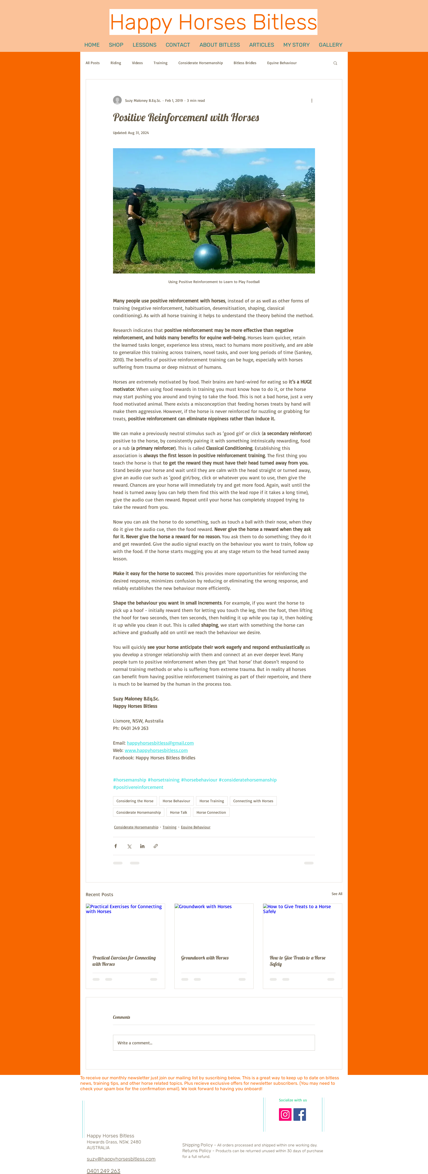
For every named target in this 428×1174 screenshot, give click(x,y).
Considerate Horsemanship (201, 62)
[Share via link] (155, 846)
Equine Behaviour (282, 62)
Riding (116, 62)
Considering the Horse (135, 800)
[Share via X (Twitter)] (129, 846)
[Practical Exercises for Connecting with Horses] (125, 926)
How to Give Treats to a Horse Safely (298, 961)
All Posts (93, 62)
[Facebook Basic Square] (299, 1114)
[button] (144, 45)
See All (337, 893)
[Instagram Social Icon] (285, 1114)
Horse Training (212, 800)
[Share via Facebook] (115, 846)
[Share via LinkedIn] (142, 846)
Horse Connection (211, 812)
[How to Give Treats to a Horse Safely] (302, 926)
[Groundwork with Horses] (214, 926)
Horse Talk (178, 812)
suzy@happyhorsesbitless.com (121, 1159)
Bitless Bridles (245, 62)
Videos (137, 62)
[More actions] (311, 100)
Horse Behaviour (176, 800)
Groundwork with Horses (204, 958)
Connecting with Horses (253, 800)
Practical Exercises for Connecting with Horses (124, 961)
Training (161, 62)
